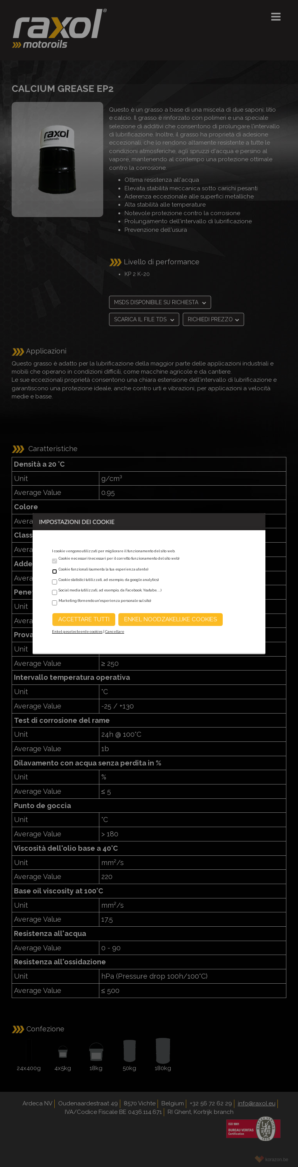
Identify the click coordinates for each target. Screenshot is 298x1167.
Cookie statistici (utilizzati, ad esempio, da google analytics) (109, 580)
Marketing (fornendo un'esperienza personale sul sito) (105, 601)
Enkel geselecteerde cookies (77, 632)
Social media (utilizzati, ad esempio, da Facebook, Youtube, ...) (110, 590)
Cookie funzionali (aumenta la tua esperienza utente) (103, 569)
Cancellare (114, 632)
